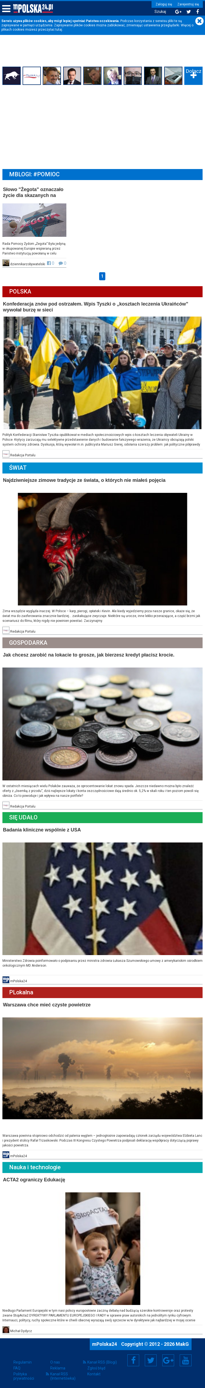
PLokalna (21, 991)
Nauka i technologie (35, 1165)
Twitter (150, 1358)
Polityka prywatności (23, 1374)
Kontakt (93, 1372)
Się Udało (23, 816)
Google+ (168, 1358)
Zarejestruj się (187, 4)
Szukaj (160, 11)
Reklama (57, 1366)
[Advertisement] (102, 126)
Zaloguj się (163, 4)
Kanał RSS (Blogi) (102, 1360)
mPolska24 (105, 1342)
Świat (18, 467)
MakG (182, 1342)
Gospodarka (28, 642)
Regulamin (22, 1360)
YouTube (185, 1358)
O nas (55, 1360)
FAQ (16, 1366)
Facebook (133, 1358)
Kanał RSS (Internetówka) (62, 1374)
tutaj (58, 29)
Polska (20, 291)
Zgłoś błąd (96, 1366)
